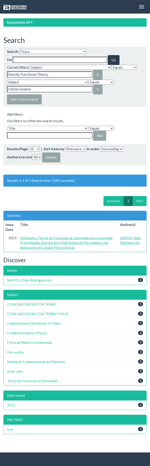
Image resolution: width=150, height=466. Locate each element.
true (10, 429)
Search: (13, 51)
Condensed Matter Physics (27, 333)
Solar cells (14, 371)
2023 (11, 405)
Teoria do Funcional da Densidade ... (33, 381)
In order (93, 149)
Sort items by (54, 149)
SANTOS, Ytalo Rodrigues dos (29, 280)
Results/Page (17, 149)
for (9, 60)
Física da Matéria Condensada (29, 342)
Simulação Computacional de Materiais (36, 362)
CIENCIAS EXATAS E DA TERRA (31, 304)
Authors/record (19, 157)
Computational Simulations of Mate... (34, 323)
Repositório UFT (20, 22)
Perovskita (15, 352)
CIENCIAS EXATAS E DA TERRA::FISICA (37, 314)
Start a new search (24, 99)
